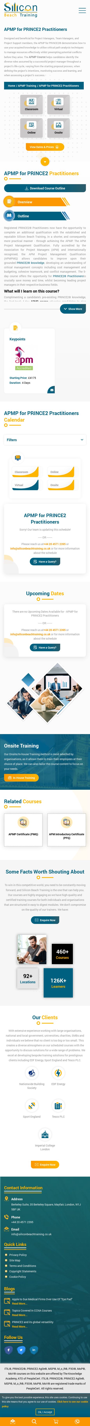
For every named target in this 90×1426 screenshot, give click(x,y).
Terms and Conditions (22, 1266)
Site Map (14, 1260)
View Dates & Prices (44, 147)
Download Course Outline (45, 188)
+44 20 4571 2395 (55, 544)
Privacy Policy (18, 1255)
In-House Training (21, 778)
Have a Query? (45, 561)
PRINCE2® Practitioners (68, 276)
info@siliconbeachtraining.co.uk (30, 548)
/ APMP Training (26, 85)
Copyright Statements (22, 1271)
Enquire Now (45, 920)
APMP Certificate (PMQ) (23, 834)
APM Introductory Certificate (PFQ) (66, 836)
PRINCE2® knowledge (30, 263)
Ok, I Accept (45, 1412)
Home (11, 85)
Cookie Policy (17, 1277)
